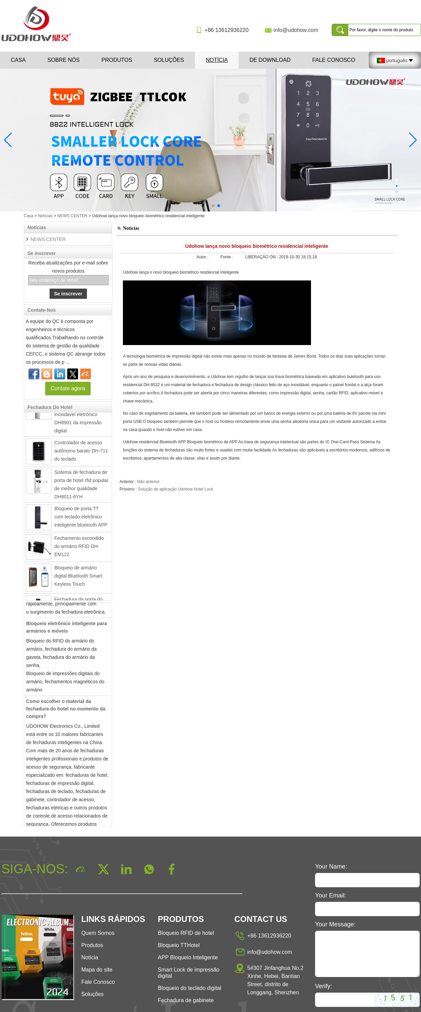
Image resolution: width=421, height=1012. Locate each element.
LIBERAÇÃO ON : (262, 257)
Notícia (217, 60)
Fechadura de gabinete (186, 1000)
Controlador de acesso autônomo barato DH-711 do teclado (81, 452)
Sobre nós (64, 60)
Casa (18, 60)
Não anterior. (149, 481)
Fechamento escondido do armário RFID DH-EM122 (79, 548)
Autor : (203, 257)
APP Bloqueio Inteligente (188, 957)
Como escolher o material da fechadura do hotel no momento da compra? (65, 710)
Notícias (45, 215)
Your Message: (335, 924)
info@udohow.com (295, 30)
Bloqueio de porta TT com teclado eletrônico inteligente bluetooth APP (80, 518)
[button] (202, 205)
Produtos (117, 60)
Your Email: (330, 895)
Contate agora (68, 388)
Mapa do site (96, 970)
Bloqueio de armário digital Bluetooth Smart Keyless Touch (78, 577)
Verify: (323, 986)
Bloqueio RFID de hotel (186, 933)
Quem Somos (97, 933)
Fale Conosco (333, 60)
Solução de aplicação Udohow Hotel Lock (175, 489)
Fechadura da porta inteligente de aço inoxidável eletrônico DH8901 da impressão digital (78, 416)
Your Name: (331, 866)
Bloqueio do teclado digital (189, 988)
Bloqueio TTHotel (179, 945)
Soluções (169, 60)
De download (270, 60)
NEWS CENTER (72, 215)
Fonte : (227, 257)
